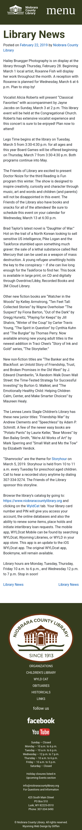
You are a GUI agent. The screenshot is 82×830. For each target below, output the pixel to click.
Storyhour (59, 459)
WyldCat (33, 506)
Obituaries (41, 685)
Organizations (41, 666)
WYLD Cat (41, 679)
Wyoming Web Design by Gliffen (41, 826)
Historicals (40, 692)
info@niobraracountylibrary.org (41, 785)
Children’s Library (41, 672)
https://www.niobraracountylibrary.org (33, 501)
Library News (13, 585)
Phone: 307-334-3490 (41, 809)
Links (41, 699)
